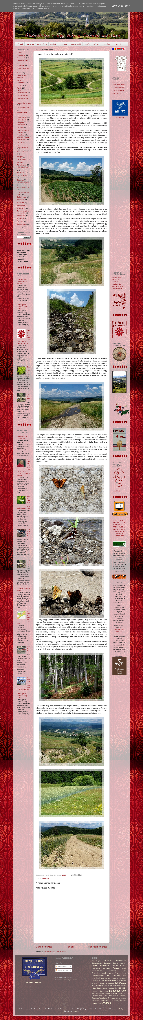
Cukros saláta (28, 370)
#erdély (115, 282)
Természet (45, 878)
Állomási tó (116, 82)
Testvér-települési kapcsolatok (23, 212)
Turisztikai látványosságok (36, 44)
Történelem (21, 216)
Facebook (64, 44)
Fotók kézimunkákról (22, 91)
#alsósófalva (116, 277)
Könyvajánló (76, 44)
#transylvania (117, 288)
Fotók (19, 88)
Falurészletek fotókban (21, 76)
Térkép (87, 44)
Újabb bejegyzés (44, 947)
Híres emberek (22, 112)
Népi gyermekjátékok (22, 146)
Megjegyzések (62, 970)
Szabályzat (107, 44)
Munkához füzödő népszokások (23, 139)
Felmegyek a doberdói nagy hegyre (22, 306)
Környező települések (21, 124)
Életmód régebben (23, 68)
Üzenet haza (21, 224)
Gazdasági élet (22, 95)
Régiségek (21, 172)
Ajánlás (96, 44)
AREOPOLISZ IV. (119, 527)
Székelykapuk (22, 197)
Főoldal (20, 44)
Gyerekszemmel (23, 98)
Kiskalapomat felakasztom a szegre (22, 281)
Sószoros (20, 180)
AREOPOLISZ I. (119, 520)
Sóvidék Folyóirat (23, 183)
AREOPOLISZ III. (119, 525)
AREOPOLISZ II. (119, 522)
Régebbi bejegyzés (97, 947)
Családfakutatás (22, 61)
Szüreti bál (28, 648)
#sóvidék (115, 279)
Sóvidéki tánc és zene (100, 996)
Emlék (19, 73)
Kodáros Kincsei (119, 531)
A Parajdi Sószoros (119, 87)
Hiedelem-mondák (23, 108)
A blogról (20, 52)
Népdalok (20, 142)
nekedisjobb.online (70, 980)
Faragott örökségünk (21, 81)
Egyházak (20, 65)
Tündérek (20, 218)
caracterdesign (118, 1009)
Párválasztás (21, 165)
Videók (19, 227)
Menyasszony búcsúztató (22, 437)
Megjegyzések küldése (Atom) (55, 951)
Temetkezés (21, 205)
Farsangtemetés (28, 532)
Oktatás (20, 162)
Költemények (21, 120)
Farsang (20, 85)
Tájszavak (20, 200)
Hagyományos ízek (24, 103)
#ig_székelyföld (117, 286)
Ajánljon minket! (118, 397)
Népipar (20, 157)
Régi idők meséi (22, 168)
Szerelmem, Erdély (119, 85)
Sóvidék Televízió (23, 187)
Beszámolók (21, 58)
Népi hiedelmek (22, 152)
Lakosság (20, 127)
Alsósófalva (21, 55)
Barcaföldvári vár (118, 90)
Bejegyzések (61, 966)
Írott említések (22, 117)
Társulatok (20, 203)
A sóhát (53, 44)
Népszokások (22, 159)
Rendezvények (22, 175)
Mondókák (20, 135)
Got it (127, 6)
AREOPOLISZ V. (119, 529)
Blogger (75, 1011)
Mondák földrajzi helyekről (23, 131)
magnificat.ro (116, 491)
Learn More (117, 6)
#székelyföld (116, 284)
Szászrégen (116, 93)
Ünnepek (20, 221)
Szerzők (118, 44)
